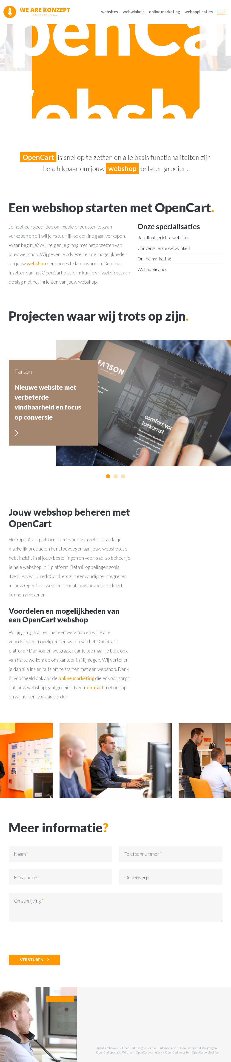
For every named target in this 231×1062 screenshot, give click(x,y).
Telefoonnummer (141, 854)
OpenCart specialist (163, 1048)
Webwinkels (134, 11)
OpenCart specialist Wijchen (114, 1052)
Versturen (31, 959)
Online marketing (164, 11)
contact (95, 687)
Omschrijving (27, 901)
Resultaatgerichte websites (163, 237)
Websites (109, 11)
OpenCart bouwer (107, 1048)
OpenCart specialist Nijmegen (197, 1048)
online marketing (76, 678)
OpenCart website (177, 1052)
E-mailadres (26, 877)
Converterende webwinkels (163, 248)
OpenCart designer (134, 1048)
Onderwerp (136, 877)
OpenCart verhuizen (149, 1052)
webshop (36, 263)
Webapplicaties (199, 11)
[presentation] (44, 938)
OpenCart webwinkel (205, 1052)
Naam (20, 854)
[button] (108, 476)
